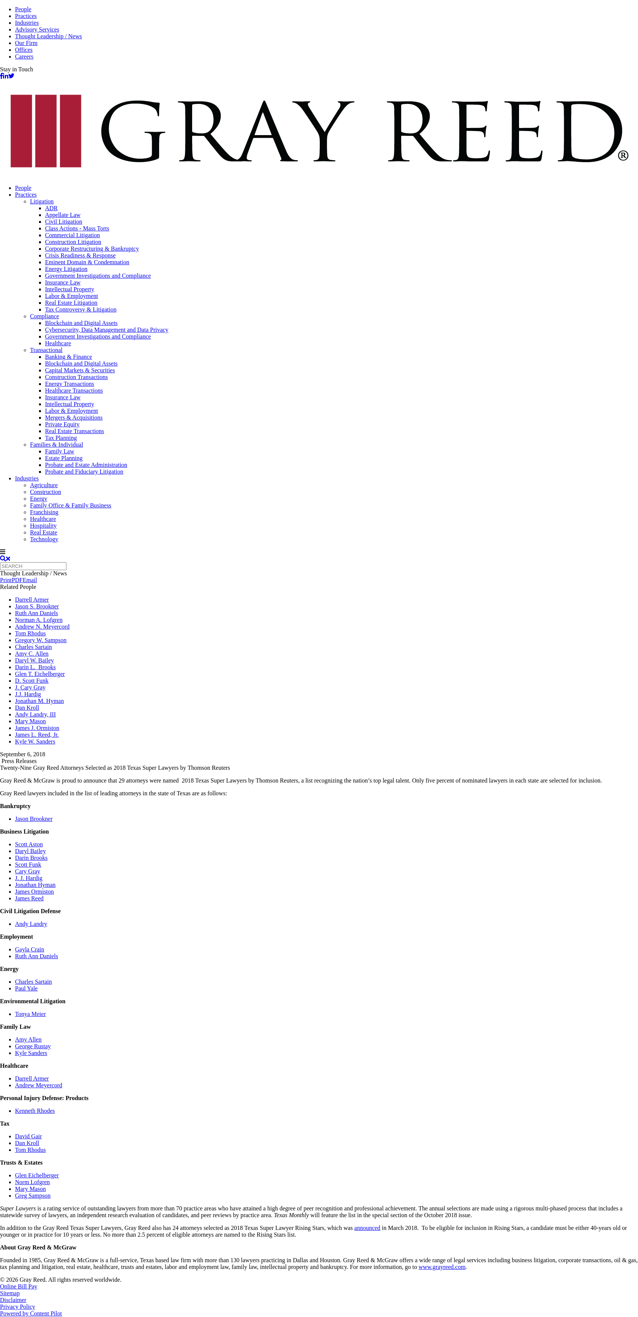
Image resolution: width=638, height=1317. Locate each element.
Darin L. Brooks (35, 667)
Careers (24, 56)
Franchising (44, 512)
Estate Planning (64, 458)
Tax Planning (61, 438)
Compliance (44, 316)
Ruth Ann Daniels (36, 613)
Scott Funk (28, 864)
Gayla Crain (29, 949)
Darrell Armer (32, 599)
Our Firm (26, 43)
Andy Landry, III (35, 714)
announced (367, 1228)
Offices (24, 50)
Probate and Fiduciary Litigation (84, 471)
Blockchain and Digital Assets (81, 323)
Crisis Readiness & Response (80, 255)
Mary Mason (30, 721)
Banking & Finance (68, 357)
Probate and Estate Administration (86, 465)
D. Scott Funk (31, 680)
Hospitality (43, 525)
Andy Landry (31, 924)
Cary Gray (27, 871)
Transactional (46, 350)
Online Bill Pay (19, 1286)
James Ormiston (34, 891)
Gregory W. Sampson (40, 640)
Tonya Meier (30, 1014)
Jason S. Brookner (37, 606)
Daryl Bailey (30, 851)
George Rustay (33, 1046)
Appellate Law (63, 215)
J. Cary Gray (30, 687)
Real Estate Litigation (71, 303)
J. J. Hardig (28, 878)
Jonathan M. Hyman (39, 701)
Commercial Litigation (72, 235)
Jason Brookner (34, 819)
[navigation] (319, 552)
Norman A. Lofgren (39, 620)
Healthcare (58, 343)
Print (6, 580)
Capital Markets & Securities (80, 370)
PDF (17, 580)
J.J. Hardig (28, 694)
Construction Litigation (73, 242)
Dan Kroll (27, 707)
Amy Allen (28, 1039)
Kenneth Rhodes (35, 1111)
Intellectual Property (69, 289)
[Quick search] (33, 566)
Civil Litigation (63, 221)
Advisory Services (37, 29)
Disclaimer (13, 1300)
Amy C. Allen (31, 653)
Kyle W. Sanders (35, 741)
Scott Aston (29, 844)
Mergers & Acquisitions (73, 417)
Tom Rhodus (30, 633)
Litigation (42, 201)
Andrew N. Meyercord (42, 626)
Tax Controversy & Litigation (80, 309)
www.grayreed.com (441, 1267)
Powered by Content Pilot (31, 1313)
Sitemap (10, 1293)
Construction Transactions (76, 377)
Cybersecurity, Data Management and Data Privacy (107, 330)
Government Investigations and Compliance (98, 275)
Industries (27, 23)
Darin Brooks (31, 858)
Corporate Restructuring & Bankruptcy (92, 248)
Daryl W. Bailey (34, 660)
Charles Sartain (33, 647)
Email (30, 580)
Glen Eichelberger (37, 1175)
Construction (45, 492)
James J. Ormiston (37, 728)
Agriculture (44, 485)
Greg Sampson (33, 1195)
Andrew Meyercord (38, 1085)
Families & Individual (56, 444)
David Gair (28, 1136)
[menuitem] (326, 188)
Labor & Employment (71, 296)
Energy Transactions (69, 384)
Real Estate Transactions (74, 431)
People (23, 9)
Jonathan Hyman (35, 885)
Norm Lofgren (32, 1182)
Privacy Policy (17, 1306)
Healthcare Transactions (74, 390)
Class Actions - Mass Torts (77, 228)
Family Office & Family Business (70, 505)
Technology (44, 539)
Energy (38, 498)
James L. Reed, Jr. (37, 734)
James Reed (29, 898)
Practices (26, 16)
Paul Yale (26, 988)
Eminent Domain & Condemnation (87, 262)
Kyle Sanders (31, 1053)
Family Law (59, 451)
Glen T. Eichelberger (40, 674)
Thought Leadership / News (48, 36)
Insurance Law (63, 282)
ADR (51, 208)
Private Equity (62, 424)
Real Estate (43, 532)
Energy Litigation (66, 269)
